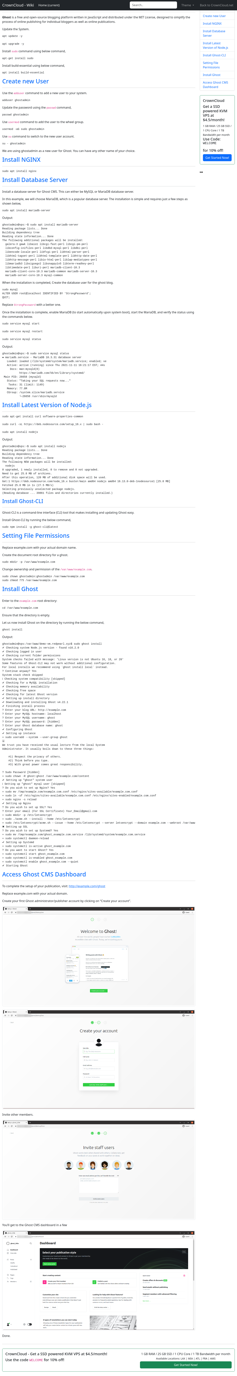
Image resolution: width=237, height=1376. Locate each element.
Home (48, 5)
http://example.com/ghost (87, 886)
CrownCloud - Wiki (18, 5)
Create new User (25, 81)
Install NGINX (21, 159)
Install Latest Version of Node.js (47, 405)
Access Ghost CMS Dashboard (44, 874)
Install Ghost (20, 589)
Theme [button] (186, 5)
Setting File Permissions (36, 535)
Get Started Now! (217, 158)
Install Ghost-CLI (22, 501)
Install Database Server (35, 180)
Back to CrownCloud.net (216, 5)
